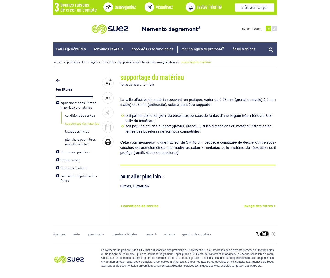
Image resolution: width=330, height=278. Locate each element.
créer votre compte (254, 7)
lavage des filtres (77, 131)
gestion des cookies (196, 234)
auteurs (169, 234)
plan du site (96, 234)
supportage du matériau (82, 123)
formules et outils (108, 48)
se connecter (251, 28)
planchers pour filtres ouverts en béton (80, 141)
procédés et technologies (152, 48)
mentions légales (125, 234)
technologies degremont (203, 48)
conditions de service (80, 115)
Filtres (125, 186)
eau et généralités (71, 48)
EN (274, 28)
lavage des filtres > (260, 205)
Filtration (141, 186)
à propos (59, 234)
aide (77, 234)
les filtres (64, 88)
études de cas (244, 48)
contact (150, 234)
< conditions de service (139, 205)
